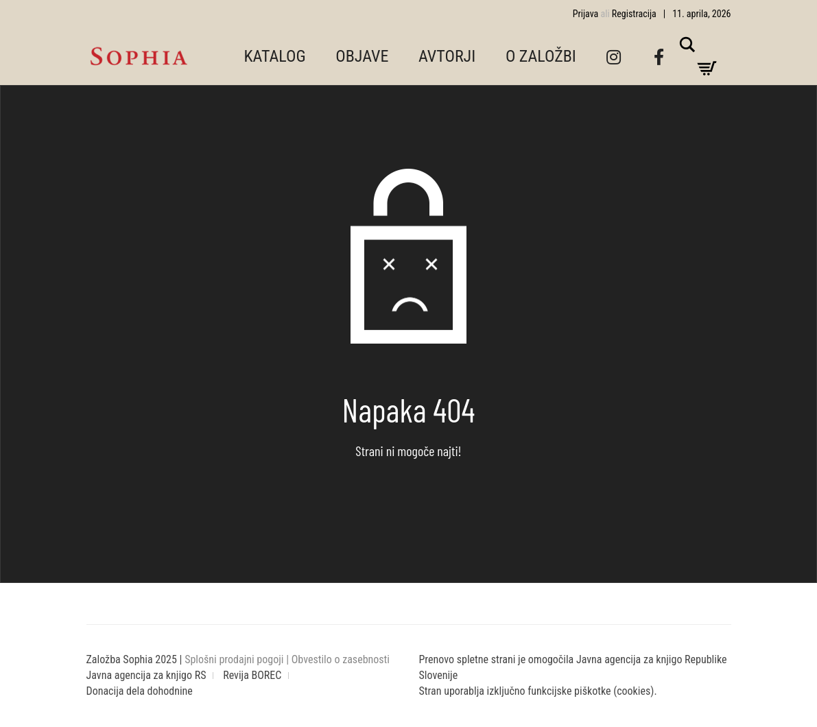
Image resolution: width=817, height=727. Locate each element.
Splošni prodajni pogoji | (238, 659)
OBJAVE (361, 56)
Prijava (586, 13)
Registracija (634, 13)
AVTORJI (446, 56)
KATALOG (275, 56)
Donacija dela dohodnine (139, 691)
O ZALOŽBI (541, 56)
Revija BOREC (252, 675)
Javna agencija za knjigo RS (146, 675)
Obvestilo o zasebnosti (341, 659)
